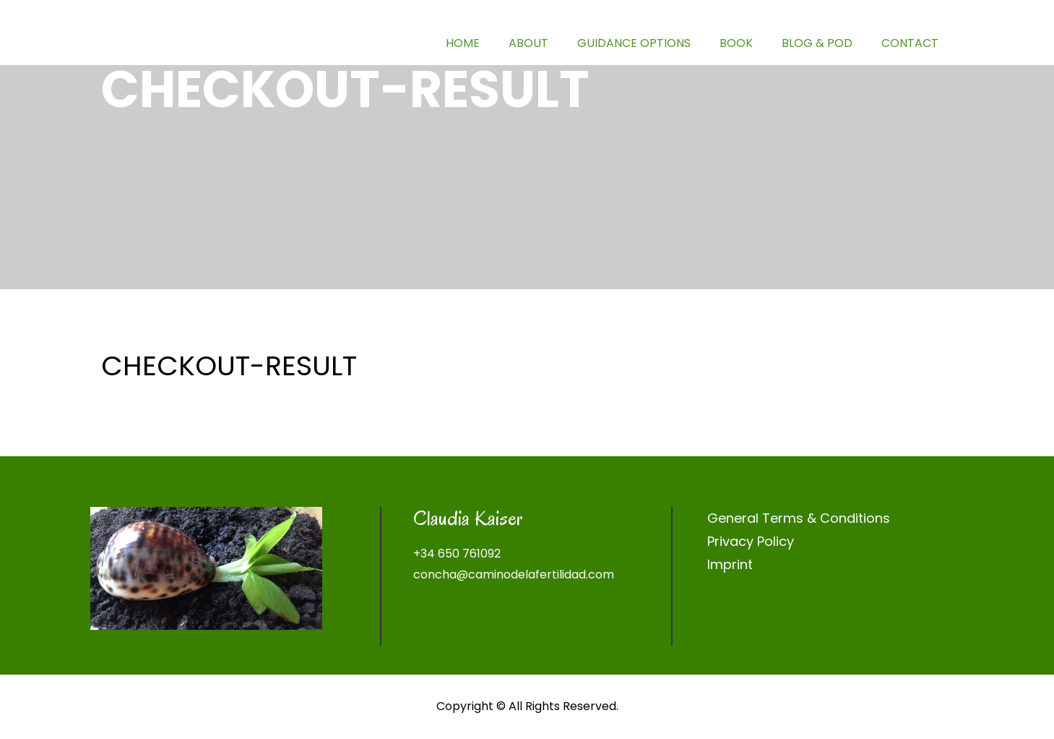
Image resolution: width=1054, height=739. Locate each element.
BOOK (736, 43)
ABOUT (528, 43)
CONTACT (909, 43)
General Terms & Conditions (798, 518)
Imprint (730, 564)
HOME (463, 43)
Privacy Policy (750, 541)
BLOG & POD (817, 43)
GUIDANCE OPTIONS (634, 43)
